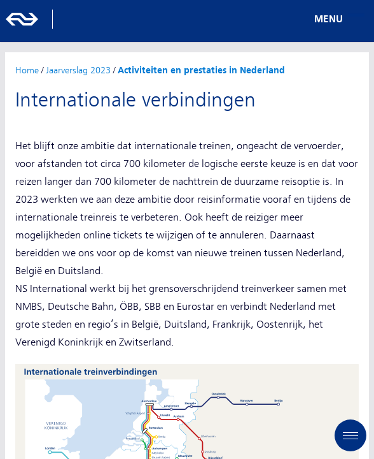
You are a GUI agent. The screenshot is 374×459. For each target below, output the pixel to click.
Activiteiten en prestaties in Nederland (201, 70)
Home (27, 70)
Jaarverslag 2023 (78, 70)
